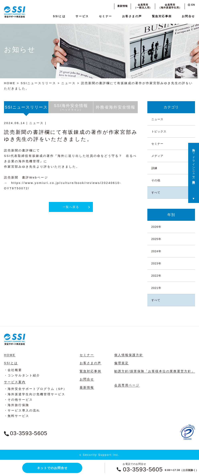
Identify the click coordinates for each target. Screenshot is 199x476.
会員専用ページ (127, 385)
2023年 (156, 263)
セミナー (105, 16)
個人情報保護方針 (128, 355)
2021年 (156, 287)
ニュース (68, 83)
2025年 (156, 239)
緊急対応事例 (162, 16)
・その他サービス (18, 399)
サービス (82, 16)
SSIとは (59, 16)
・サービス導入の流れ (22, 410)
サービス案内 (15, 382)
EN (191, 4)
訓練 (154, 168)
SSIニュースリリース (38, 83)
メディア (157, 155)
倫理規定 (121, 363)
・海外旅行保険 (16, 405)
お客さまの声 (132, 16)
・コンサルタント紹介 (22, 375)
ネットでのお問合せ (52, 468)
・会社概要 (13, 370)
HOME (9, 83)
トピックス (158, 131)
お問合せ (188, 16)
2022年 (156, 275)
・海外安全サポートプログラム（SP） (35, 388)
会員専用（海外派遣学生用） (170, 6)
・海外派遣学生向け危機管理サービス (34, 394)
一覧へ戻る (71, 207)
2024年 (156, 251)
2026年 (156, 226)
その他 (155, 180)
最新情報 (122, 6)
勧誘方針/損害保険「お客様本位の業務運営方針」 (154, 371)
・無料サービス (16, 416)
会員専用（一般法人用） (143, 6)
